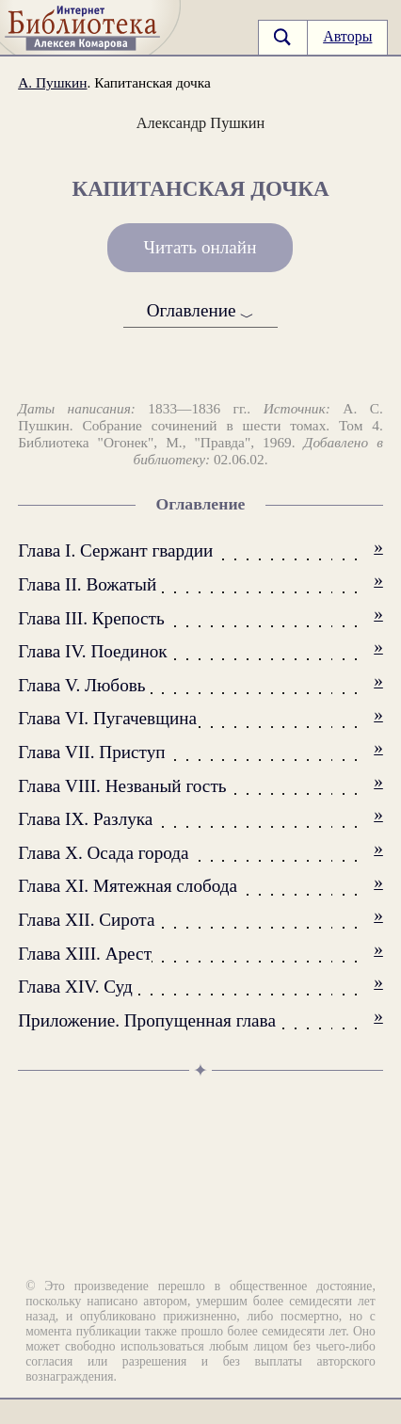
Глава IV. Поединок (92, 651)
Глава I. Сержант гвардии (115, 550)
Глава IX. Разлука (85, 819)
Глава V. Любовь (81, 685)
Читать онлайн (200, 247)
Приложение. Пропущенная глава (147, 1020)
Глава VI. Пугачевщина (107, 718)
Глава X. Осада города (103, 853)
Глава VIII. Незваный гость (122, 786)
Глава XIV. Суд (75, 986)
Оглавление (201, 311)
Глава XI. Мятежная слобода (127, 886)
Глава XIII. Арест (85, 953)
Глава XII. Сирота (86, 920)
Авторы (347, 36)
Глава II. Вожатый (87, 584)
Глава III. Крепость (91, 618)
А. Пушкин (52, 82)
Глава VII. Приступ (91, 752)
